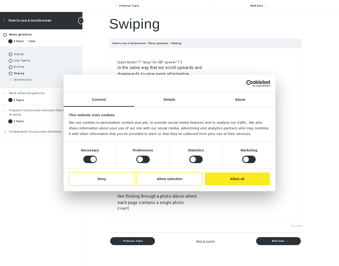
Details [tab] (169, 99)
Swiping (181, 43)
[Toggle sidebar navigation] (81, 20)
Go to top (301, 226)
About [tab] (240, 99)
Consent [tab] (99, 99)
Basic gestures (164, 43)
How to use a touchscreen (30, 20)
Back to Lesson (211, 241)
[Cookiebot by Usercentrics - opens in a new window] (249, 83)
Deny (101, 179)
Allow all (237, 179)
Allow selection (169, 179)
